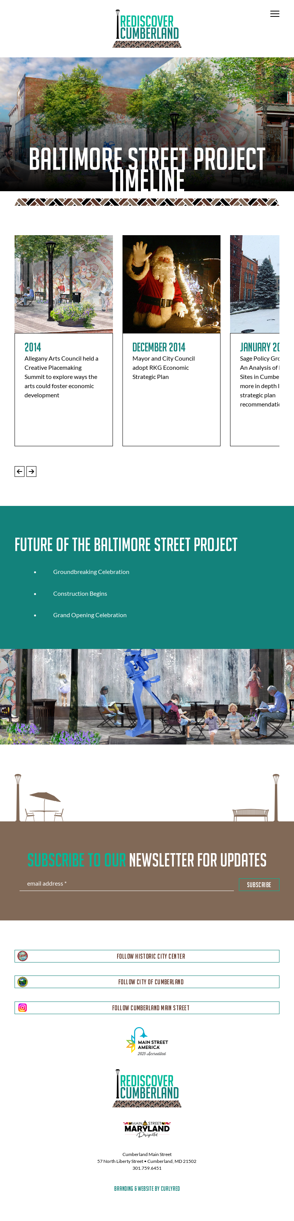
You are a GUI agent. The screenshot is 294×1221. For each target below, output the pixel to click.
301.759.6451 (147, 1168)
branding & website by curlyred (147, 1188)
